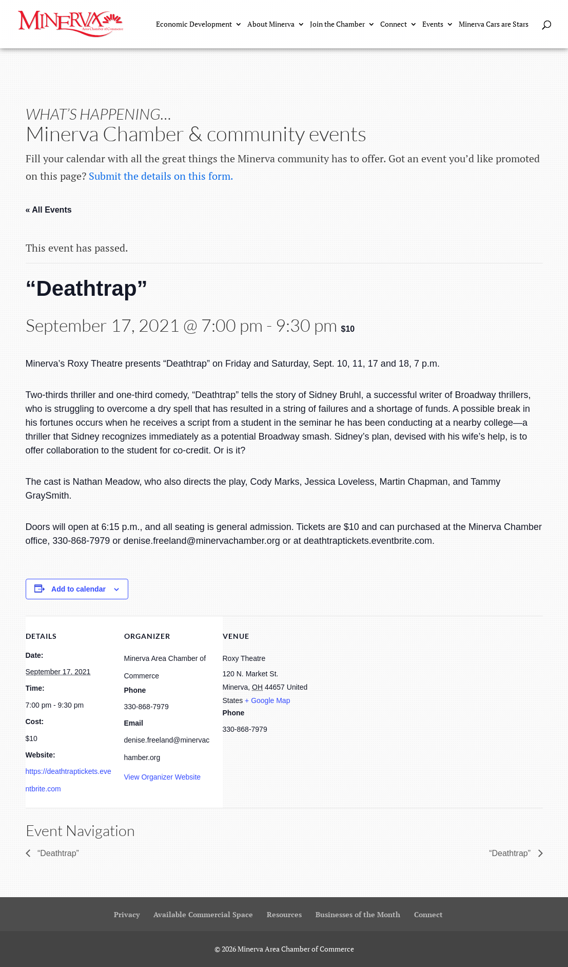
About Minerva (271, 25)
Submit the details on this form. (161, 176)
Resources (284, 914)
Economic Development (194, 25)
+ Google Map (267, 700)
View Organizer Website (162, 777)
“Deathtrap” (57, 853)
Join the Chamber (337, 25)
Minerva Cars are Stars (493, 25)
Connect (393, 25)
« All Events (49, 209)
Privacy (127, 914)
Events (432, 25)
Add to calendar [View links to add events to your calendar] (78, 589)
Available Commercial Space (203, 914)
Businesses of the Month (358, 914)
